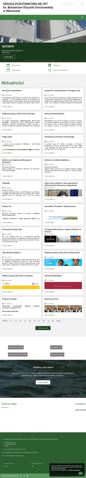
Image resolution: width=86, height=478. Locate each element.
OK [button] (81, 473)
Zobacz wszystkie (43, 328)
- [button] (24, 476)
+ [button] (21, 476)
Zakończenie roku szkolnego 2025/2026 (34, 50)
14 (25, 321)
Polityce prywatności (74, 470)
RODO (6, 466)
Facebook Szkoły (9, 463)
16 (34, 321)
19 (48, 321)
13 (20, 321)
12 (16, 321)
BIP (33, 466)
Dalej (59, 321)
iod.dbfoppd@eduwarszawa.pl (14, 455)
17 (39, 321)
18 (43, 321)
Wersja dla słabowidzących (10, 476)
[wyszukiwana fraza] (72, 4)
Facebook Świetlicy (37, 463)
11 (11, 321)
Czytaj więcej (8, 57)
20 (53, 321)
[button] (82, 17)
